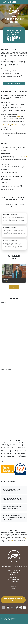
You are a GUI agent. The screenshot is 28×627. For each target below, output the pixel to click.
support (8, 120)
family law (20, 160)
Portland (20, 537)
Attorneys (12, 589)
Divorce (8, 107)
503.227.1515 (14, 574)
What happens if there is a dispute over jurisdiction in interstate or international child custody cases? (12, 517)
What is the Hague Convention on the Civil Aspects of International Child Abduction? (12, 498)
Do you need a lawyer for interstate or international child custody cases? (12, 507)
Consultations (13, 593)
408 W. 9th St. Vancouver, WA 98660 (14, 578)
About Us (12, 586)
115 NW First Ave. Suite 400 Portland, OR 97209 (14, 571)
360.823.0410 (14, 581)
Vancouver (12, 538)
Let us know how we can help (13, 600)
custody (17, 115)
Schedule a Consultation (14, 76)
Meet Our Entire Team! (14, 292)
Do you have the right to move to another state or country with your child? (12, 490)
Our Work (13, 591)
